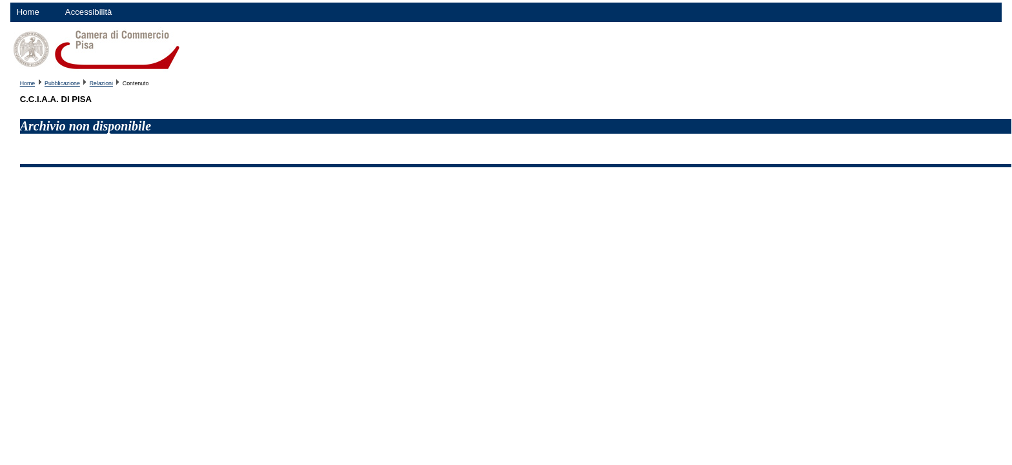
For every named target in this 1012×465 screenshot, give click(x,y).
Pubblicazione (62, 83)
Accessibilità (88, 12)
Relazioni (101, 83)
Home (28, 12)
